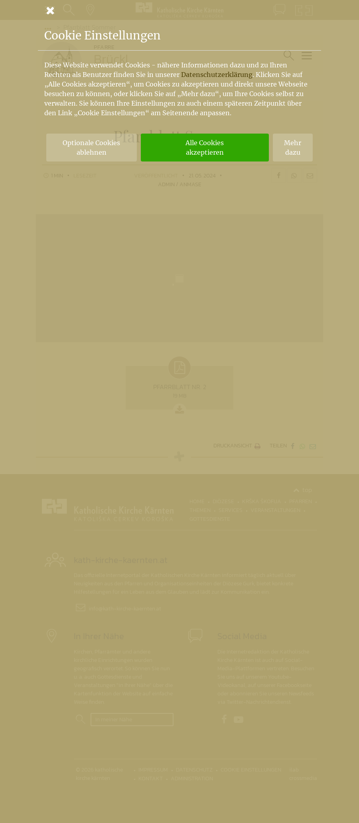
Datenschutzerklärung (216, 75)
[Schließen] (179, 10)
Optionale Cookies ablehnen (91, 147)
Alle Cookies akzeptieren (204, 147)
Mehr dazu (292, 147)
